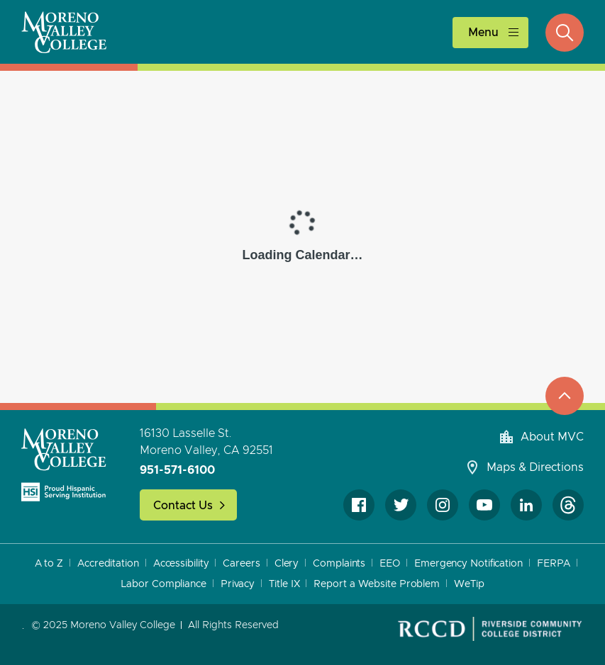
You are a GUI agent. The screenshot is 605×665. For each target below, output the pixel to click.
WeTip (469, 584)
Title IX (284, 584)
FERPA (554, 564)
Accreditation (108, 564)
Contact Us (183, 505)
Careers (241, 564)
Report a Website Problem (376, 584)
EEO (389, 564)
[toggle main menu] (490, 32)
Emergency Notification (468, 564)
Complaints (339, 564)
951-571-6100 (177, 470)
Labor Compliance (163, 584)
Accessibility (181, 564)
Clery (286, 564)
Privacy (238, 584)
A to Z (49, 564)
